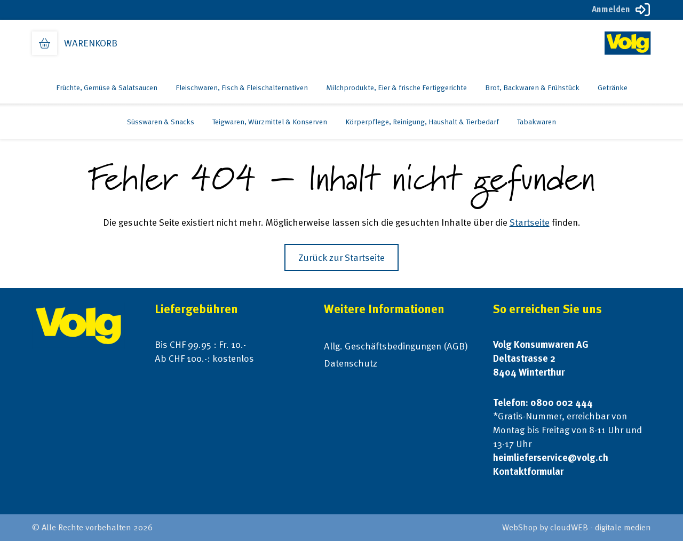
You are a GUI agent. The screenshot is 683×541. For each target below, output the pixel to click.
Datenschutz (350, 363)
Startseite (530, 222)
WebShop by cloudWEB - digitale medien (576, 527)
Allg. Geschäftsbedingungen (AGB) (396, 346)
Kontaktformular (528, 471)
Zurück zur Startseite (341, 257)
